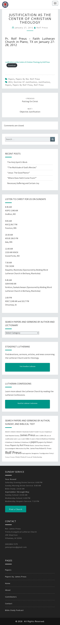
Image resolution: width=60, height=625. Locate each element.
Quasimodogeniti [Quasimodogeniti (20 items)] (10, 448)
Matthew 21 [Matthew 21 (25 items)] (10, 442)
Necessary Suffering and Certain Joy (23, 183)
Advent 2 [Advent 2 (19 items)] (13, 432)
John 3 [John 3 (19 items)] (37, 436)
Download (12, 65)
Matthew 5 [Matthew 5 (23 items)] (45, 439)
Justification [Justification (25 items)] (9, 439)
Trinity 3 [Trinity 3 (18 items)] (12, 457)
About (8, 590)
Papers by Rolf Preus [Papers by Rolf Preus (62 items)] (19, 445)
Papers (11, 79)
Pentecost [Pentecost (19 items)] (47, 445)
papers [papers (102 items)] (34, 442)
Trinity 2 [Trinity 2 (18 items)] (7, 457)
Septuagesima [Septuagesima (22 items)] (26, 453)
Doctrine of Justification (25, 82)
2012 (10, 82)
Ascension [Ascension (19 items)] (26, 432)
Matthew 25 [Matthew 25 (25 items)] (26, 442)
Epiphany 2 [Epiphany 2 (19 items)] (48, 432)
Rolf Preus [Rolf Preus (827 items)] (13, 452)
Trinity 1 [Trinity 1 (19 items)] (51, 453)
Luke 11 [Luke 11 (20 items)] (33, 439)
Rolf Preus (42, 27)
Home (7, 583)
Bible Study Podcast (14, 610)
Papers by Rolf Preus (22, 85)
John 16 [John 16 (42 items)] (43, 435)
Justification (44, 82)
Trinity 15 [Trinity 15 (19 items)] (23, 457)
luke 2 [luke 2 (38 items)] (28, 439)
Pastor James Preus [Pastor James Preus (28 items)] (36, 445)
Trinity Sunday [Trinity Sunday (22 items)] (37, 457)
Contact (8, 603)
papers (8, 85)
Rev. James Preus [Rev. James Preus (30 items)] (33, 448)
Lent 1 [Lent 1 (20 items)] (16, 439)
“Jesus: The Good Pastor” (18, 172)
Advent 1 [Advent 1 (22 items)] (8, 432)
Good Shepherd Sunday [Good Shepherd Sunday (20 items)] (12, 436)
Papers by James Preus (15, 576)
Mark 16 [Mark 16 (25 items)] (39, 439)
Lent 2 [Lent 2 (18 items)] (20, 439)
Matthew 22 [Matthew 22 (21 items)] (18, 442)
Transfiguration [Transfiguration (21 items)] (44, 453)
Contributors (11, 597)
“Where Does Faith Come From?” (22, 178)
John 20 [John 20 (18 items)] (48, 436)
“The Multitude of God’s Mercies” (22, 167)
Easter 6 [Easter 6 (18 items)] (42, 432)
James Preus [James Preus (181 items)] (27, 435)
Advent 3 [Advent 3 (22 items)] (19, 432)
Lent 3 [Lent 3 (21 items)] (24, 439)
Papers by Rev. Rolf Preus (28, 79)
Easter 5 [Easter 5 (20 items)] (37, 432)
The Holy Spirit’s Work (17, 162)
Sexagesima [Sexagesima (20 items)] (35, 453)
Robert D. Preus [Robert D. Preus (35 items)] (45, 448)
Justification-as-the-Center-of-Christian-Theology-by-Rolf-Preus (27, 62)
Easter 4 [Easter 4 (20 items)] (31, 432)
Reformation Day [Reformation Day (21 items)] (21, 448)
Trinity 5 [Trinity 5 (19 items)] (18, 457)
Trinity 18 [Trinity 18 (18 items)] (29, 457)
